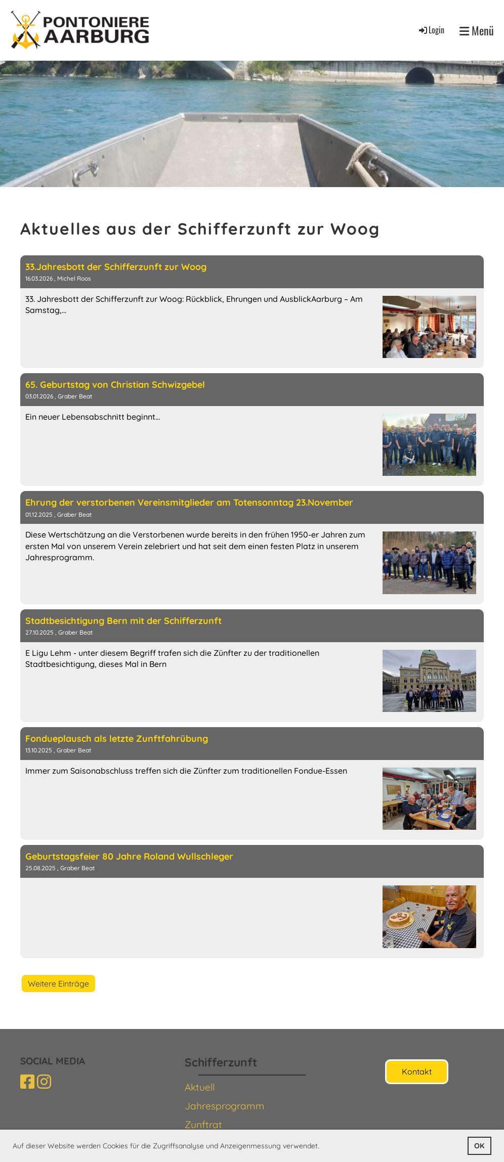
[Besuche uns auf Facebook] (27, 1081)
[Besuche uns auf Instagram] (44, 1081)
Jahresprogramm (225, 1106)
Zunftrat (203, 1125)
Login (430, 30)
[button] (322, 1146)
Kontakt (417, 1071)
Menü (476, 30)
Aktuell (200, 1087)
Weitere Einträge (58, 983)
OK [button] (479, 1145)
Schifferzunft (221, 1062)
